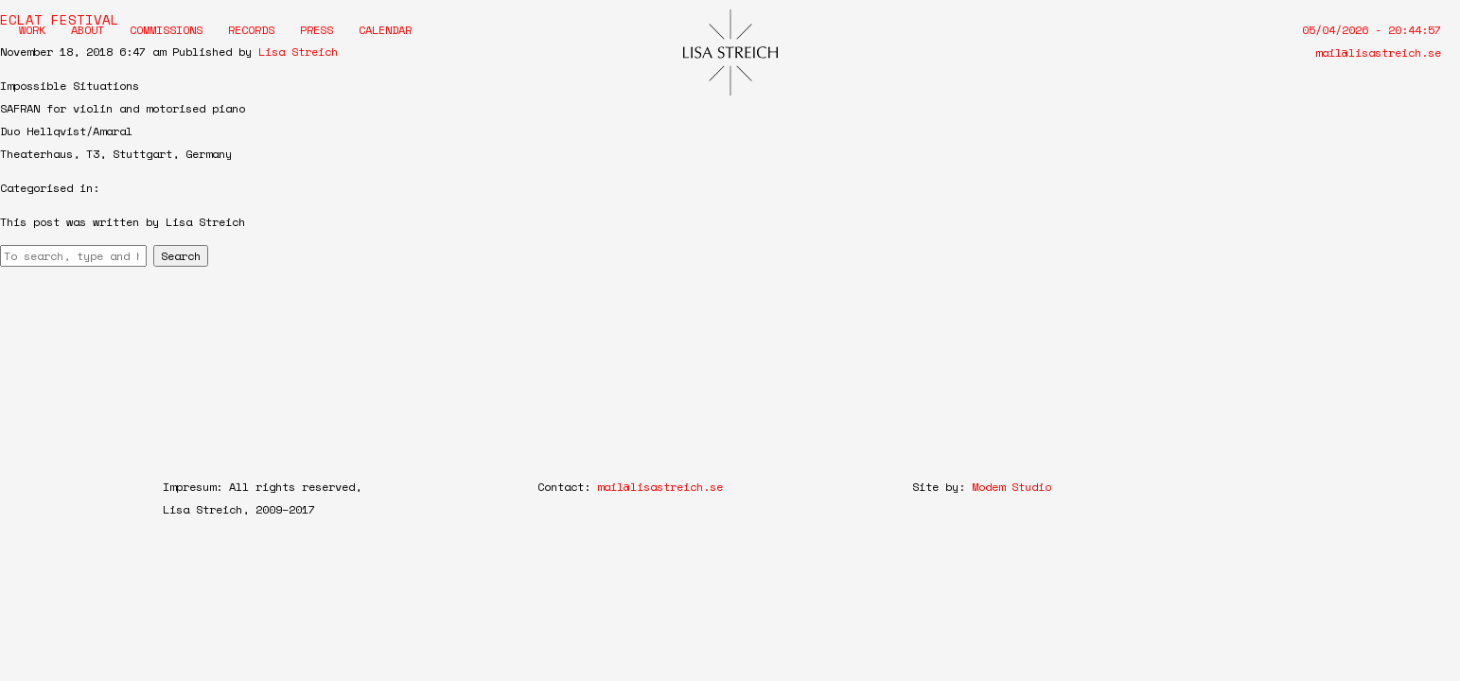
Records (251, 30)
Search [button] (181, 256)
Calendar (385, 30)
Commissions (166, 30)
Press (316, 30)
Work (32, 30)
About (87, 30)
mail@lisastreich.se (1378, 52)
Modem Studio (1011, 487)
